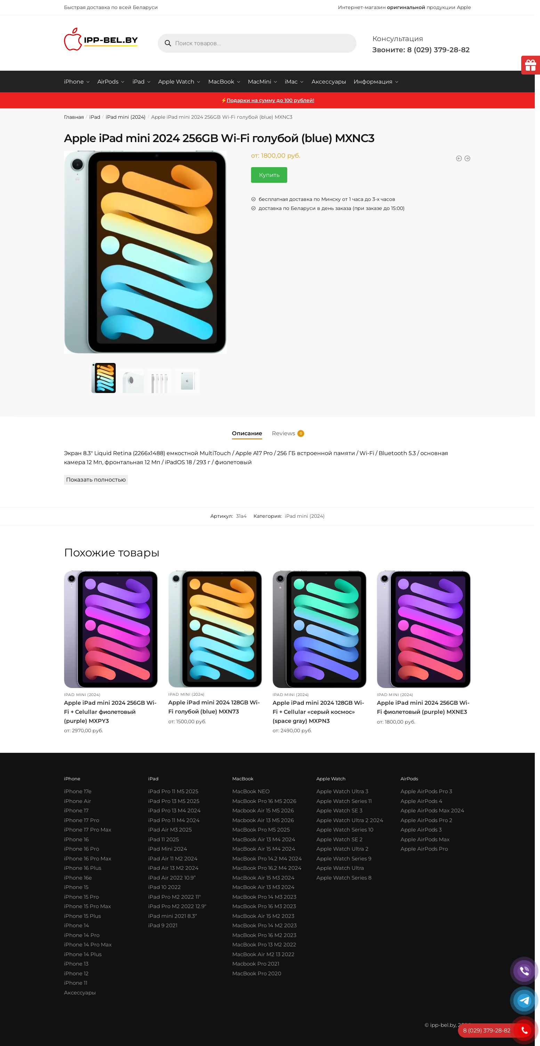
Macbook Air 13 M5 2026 (263, 820)
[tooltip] (530, 65)
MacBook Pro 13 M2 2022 (264, 944)
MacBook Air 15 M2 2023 (263, 915)
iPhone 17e (77, 791)
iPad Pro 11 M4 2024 (174, 820)
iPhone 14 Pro (81, 934)
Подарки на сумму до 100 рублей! (270, 100)
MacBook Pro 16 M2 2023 (264, 934)
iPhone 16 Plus (82, 868)
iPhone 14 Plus (83, 954)
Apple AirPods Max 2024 (432, 810)
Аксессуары (80, 992)
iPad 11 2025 (163, 839)
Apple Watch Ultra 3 (342, 791)
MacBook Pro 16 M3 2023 (264, 906)
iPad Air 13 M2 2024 (173, 868)
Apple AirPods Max (425, 839)
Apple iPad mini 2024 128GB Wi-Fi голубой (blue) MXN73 (214, 707)
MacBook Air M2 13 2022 (263, 954)
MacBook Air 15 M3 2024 (263, 877)
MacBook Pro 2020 (256, 973)
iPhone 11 (75, 982)
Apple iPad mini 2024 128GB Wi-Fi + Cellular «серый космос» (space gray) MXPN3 (318, 711)
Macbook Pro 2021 (255, 963)
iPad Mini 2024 (167, 848)
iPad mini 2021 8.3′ (172, 915)
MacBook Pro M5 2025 (261, 829)
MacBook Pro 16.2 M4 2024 (266, 868)
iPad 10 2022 (164, 887)
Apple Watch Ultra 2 (342, 848)
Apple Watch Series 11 (344, 800)
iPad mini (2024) (126, 117)
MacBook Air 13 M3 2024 (263, 887)
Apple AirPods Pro (424, 848)
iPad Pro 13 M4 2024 (174, 810)
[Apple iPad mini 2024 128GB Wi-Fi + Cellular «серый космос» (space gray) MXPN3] (319, 629)
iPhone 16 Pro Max (87, 858)
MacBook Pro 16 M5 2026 (264, 800)
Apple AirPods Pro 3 (426, 791)
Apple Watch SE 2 (339, 839)
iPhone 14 (76, 925)
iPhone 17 (76, 810)
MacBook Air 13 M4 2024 (263, 839)
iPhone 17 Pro (81, 820)
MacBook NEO (251, 791)
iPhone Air (77, 800)
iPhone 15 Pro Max (87, 906)
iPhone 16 (76, 839)
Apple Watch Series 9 (343, 858)
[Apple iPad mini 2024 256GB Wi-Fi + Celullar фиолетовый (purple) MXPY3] (111, 629)
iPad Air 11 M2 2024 (173, 858)
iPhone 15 (76, 887)
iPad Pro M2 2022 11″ (174, 896)
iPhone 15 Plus (82, 915)
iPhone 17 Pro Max (87, 829)
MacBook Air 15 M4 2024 (263, 848)
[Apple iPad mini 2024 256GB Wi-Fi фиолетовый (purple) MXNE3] (424, 629)
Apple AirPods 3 (421, 829)
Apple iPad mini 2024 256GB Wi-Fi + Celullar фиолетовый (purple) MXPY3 (110, 711)
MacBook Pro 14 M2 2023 (264, 925)
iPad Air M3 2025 (170, 829)
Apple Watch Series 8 (344, 877)
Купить (269, 174)
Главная (74, 117)
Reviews (283, 433)
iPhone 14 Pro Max (88, 944)
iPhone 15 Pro (81, 896)
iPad (94, 117)
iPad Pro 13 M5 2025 (173, 800)
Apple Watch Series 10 (344, 829)
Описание (247, 433)
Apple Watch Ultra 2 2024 (349, 820)
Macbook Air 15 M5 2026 (263, 810)
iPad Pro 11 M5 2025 (173, 791)
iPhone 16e (78, 877)
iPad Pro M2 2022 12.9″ (177, 906)
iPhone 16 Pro (81, 848)
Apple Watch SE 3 (339, 810)
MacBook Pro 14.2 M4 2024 (267, 858)
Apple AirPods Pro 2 (426, 820)
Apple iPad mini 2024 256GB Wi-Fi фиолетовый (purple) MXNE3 (423, 707)
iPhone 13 (76, 963)
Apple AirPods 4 (421, 800)
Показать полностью (96, 479)
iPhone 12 (76, 973)
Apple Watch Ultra (340, 868)
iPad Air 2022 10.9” (172, 877)
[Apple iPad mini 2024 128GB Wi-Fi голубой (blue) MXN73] (215, 628)
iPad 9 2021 (162, 925)
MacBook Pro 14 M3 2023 (264, 896)
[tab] (247, 427)
